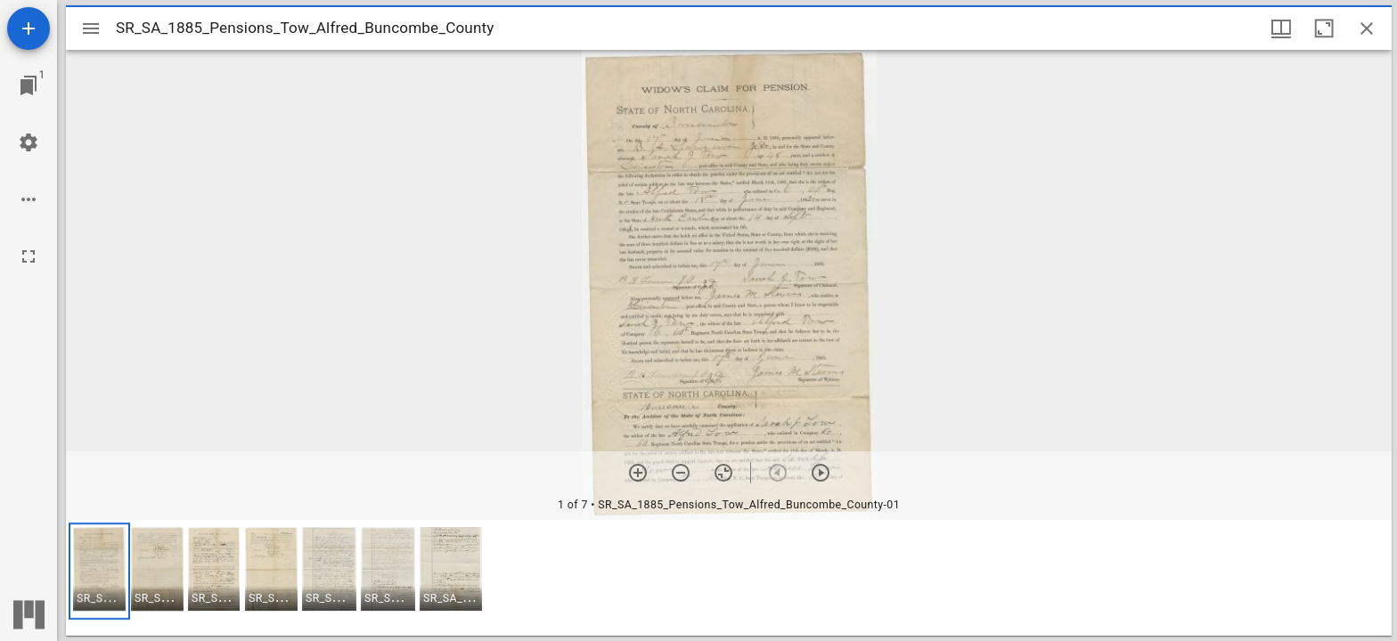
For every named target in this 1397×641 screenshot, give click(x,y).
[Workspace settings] (28, 142)
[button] (99, 571)
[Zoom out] (680, 472)
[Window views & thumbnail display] (1281, 28)
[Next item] (820, 472)
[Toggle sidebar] (90, 28)
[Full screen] (28, 256)
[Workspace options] (28, 199)
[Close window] (1366, 28)
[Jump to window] (28, 85)
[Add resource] (28, 28)
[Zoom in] (638, 472)
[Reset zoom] (723, 472)
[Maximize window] (1324, 28)
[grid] (729, 578)
